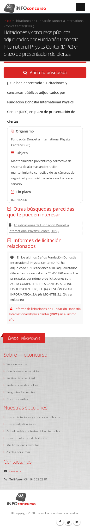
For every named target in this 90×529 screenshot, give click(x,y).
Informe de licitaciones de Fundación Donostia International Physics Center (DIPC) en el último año (45, 314)
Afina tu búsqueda (45, 72)
